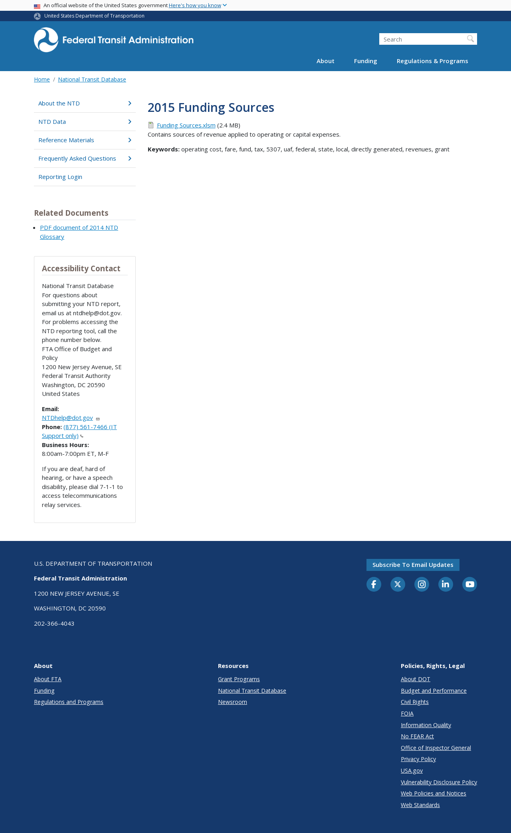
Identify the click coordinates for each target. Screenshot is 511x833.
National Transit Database (92, 79)
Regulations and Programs (68, 702)
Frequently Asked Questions (84, 158)
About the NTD (84, 103)
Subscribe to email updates (413, 565)
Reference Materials (84, 140)
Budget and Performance (434, 690)
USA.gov (412, 770)
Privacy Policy (418, 759)
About (326, 61)
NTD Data (84, 121)
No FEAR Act (417, 736)
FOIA (407, 713)
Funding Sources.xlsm (186, 125)
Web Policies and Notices (433, 793)
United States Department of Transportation (94, 15)
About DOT (415, 679)
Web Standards (420, 805)
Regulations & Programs (432, 61)
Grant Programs (239, 679)
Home (42, 79)
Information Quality (426, 725)
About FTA (47, 679)
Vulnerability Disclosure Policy (439, 782)
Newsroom (232, 702)
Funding (365, 61)
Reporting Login (60, 177)
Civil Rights (415, 702)
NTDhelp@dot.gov (71, 417)
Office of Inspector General (436, 747)
